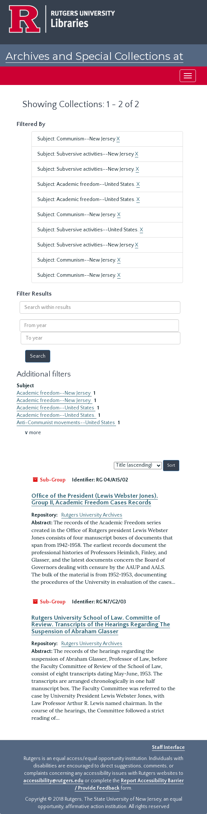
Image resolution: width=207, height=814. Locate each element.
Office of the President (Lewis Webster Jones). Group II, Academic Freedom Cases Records (94, 499)
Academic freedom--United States (56, 408)
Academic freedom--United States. (56, 415)
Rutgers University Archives (91, 515)
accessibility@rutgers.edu (53, 781)
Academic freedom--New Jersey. (54, 400)
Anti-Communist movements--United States (66, 423)
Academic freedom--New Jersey (54, 393)
